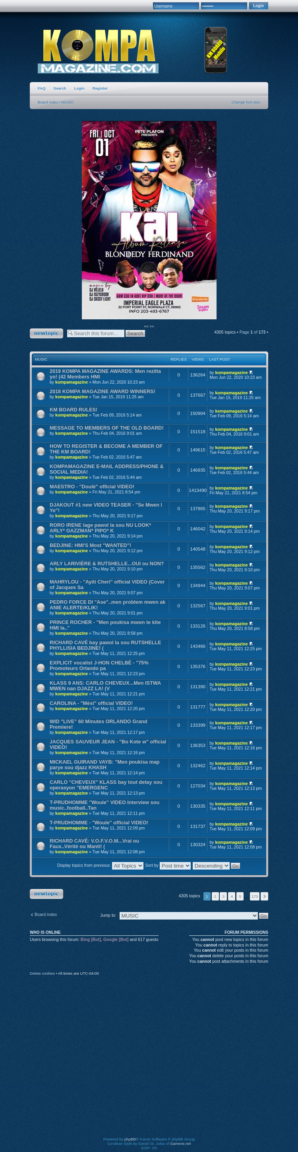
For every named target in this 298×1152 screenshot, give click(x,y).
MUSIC (68, 102)
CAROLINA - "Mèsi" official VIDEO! (91, 703)
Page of (253, 332)
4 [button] (232, 896)
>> (151, 326)
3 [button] (223, 896)
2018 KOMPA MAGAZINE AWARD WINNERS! (102, 391)
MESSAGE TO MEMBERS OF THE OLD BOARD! (107, 428)
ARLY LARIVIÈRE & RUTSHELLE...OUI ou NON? (107, 563)
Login (79, 88)
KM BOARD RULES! (73, 410)
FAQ (42, 88)
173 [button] (255, 896)
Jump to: (108, 915)
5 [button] (240, 896)
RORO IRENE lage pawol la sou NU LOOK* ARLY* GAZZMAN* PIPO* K (100, 528)
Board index (48, 102)
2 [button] (215, 896)
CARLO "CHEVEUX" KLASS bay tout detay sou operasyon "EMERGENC (106, 785)
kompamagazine (71, 382)
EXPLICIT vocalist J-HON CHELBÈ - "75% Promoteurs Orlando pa (99, 665)
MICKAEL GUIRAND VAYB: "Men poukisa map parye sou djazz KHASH (105, 764)
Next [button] (264, 896)
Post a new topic (46, 333)
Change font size (246, 102)
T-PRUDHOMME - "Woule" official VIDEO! (99, 823)
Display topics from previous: (100, 865)
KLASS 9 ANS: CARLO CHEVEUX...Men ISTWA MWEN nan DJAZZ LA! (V (105, 685)
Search (60, 88)
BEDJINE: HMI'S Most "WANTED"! (90, 545)
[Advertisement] (74, 1061)
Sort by (167, 865)
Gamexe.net (180, 1143)
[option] (149, 220)
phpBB (130, 1139)
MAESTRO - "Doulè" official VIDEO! (92, 487)
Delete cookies (42, 973)
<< (146, 326)
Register (100, 88)
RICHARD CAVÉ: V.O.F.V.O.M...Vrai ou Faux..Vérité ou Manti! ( (94, 843)
